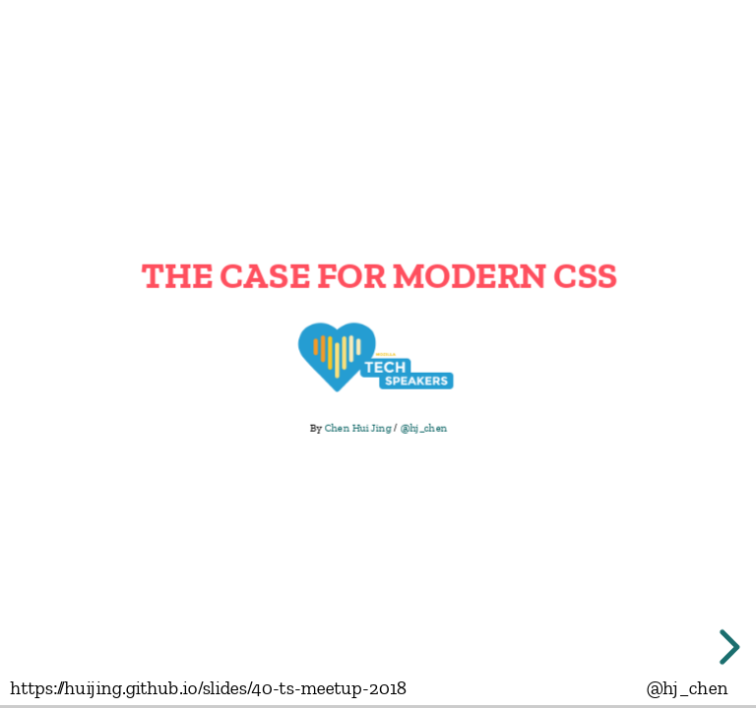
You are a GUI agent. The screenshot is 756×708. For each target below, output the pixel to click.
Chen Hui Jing (357, 428)
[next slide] (726, 647)
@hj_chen (423, 428)
